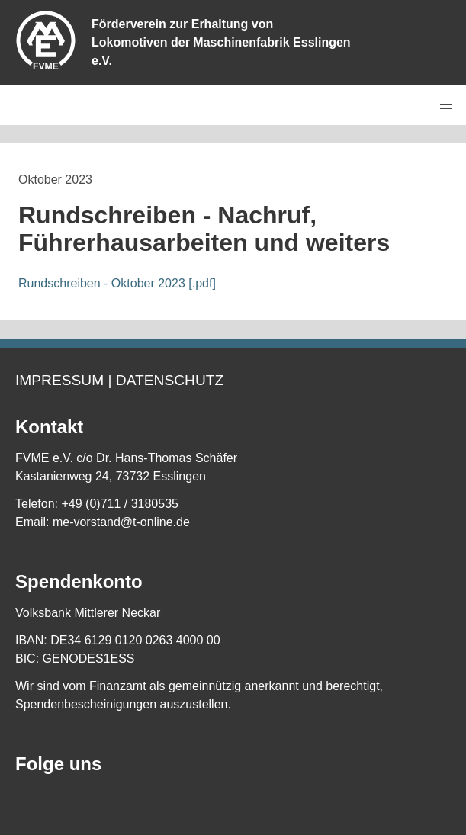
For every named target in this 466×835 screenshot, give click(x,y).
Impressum (59, 380)
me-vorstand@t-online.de (121, 521)
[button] (446, 105)
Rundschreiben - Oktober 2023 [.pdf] (117, 283)
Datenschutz (169, 380)
